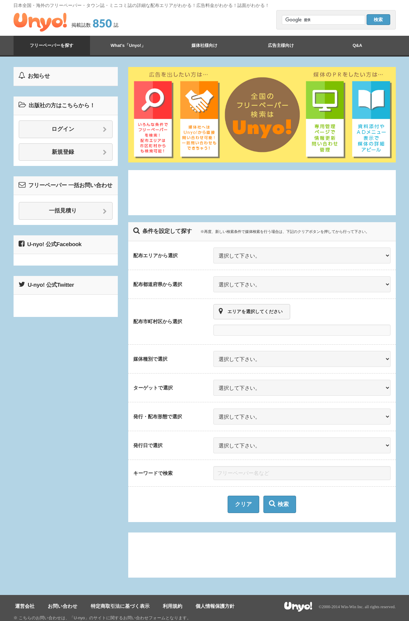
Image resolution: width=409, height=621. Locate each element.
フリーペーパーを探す (51, 45)
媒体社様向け (204, 45)
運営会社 (23, 593)
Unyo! (40, 22)
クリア (243, 492)
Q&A (357, 45)
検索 (279, 491)
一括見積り (78, 211)
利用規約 (161, 593)
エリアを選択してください (251, 307)
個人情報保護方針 (200, 593)
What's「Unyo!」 (128, 45)
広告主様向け (280, 45)
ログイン (79, 129)
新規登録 (79, 152)
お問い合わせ (57, 593)
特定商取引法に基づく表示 (112, 593)
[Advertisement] (262, 192)
